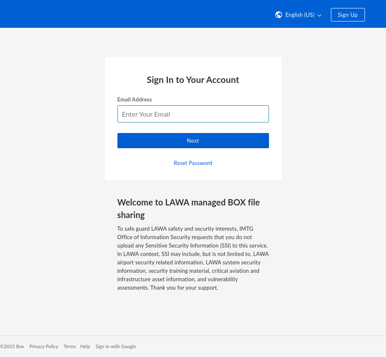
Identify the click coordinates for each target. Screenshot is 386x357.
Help (85, 346)
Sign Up (348, 14)
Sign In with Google (116, 346)
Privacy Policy (43, 346)
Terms (70, 346)
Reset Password (193, 163)
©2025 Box (12, 346)
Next (193, 140)
